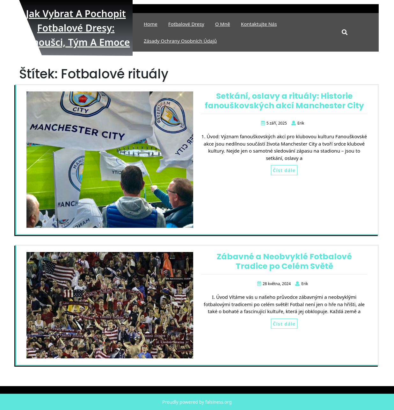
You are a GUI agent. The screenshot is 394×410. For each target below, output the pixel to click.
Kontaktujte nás (259, 24)
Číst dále (284, 170)
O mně (222, 24)
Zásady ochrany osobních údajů (180, 41)
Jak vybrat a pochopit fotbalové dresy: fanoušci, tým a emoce (76, 28)
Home (150, 24)
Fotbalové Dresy (186, 24)
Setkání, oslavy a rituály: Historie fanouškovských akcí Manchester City (284, 100)
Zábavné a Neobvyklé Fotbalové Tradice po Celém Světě (284, 261)
